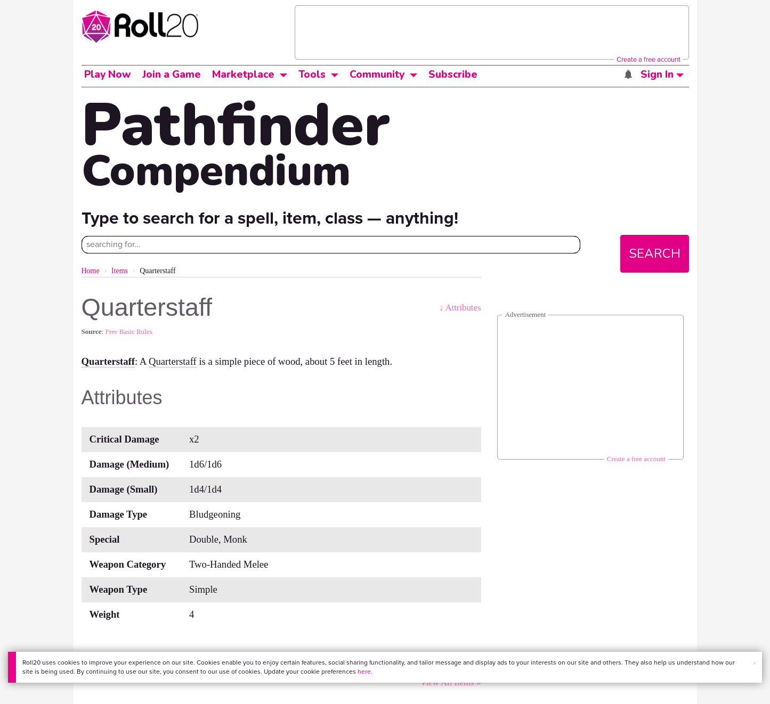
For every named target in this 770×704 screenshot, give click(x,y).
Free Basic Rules (128, 331)
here (364, 671)
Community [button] (377, 74)
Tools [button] (312, 74)
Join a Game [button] (171, 74)
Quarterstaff (108, 361)
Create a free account (648, 59)
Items (119, 271)
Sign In (662, 74)
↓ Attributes (460, 307)
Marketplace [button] (243, 74)
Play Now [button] (107, 74)
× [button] (754, 663)
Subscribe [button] (452, 74)
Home (91, 271)
